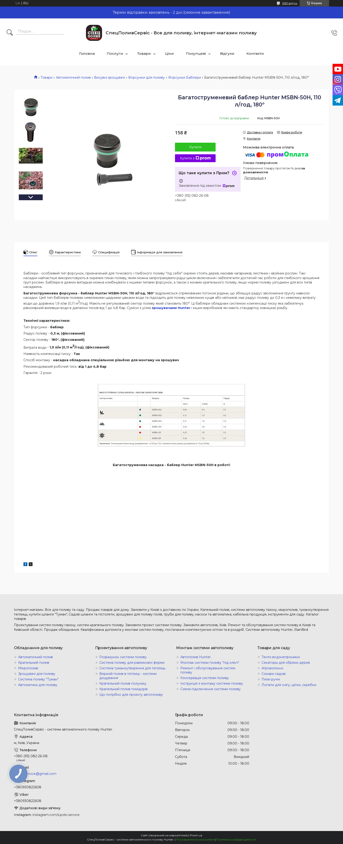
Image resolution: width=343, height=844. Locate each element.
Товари (144, 53)
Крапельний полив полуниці (122, 683)
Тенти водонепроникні (281, 657)
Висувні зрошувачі (109, 77)
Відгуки (227, 53)
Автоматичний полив (73, 77)
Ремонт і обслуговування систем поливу (207, 670)
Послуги (115, 53)
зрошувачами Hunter (171, 308)
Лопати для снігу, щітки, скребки (289, 685)
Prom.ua (196, 835)
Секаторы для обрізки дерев (286, 662)
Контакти (255, 53)
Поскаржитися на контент (195, 839)
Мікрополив (28, 668)
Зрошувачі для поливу (36, 674)
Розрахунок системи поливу (123, 657)
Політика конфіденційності (236, 839)
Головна (87, 53)
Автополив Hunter (195, 657)
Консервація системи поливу (204, 678)
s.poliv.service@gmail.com (35, 774)
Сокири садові (274, 674)
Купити (195, 147)
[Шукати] (10, 33)
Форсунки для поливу (146, 77)
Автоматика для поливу (37, 685)
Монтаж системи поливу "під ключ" (209, 662)
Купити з (195, 158)
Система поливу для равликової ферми (132, 662)
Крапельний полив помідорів (123, 689)
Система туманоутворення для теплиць (132, 668)
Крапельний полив (33, 662)
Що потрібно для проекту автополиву (131, 695)
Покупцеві (196, 53)
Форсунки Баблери (184, 77)
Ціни (169, 53)
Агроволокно (272, 668)
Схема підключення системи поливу (210, 689)
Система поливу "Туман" (38, 679)
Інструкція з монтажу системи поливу (211, 683)
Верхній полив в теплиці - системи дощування (128, 676)
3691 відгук (289, 3)
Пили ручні (271, 679)
